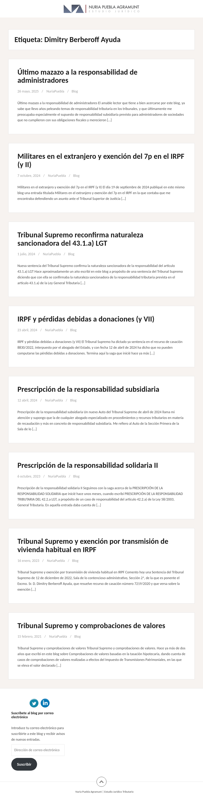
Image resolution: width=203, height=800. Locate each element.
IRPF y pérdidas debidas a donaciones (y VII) (85, 318)
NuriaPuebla (55, 91)
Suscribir (24, 764)
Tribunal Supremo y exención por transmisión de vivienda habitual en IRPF (92, 545)
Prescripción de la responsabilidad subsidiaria (88, 389)
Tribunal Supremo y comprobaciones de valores (91, 625)
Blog (75, 91)
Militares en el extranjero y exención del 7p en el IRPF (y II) (100, 160)
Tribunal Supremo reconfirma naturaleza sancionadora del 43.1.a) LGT (80, 239)
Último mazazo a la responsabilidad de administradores (77, 76)
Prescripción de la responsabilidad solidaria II (87, 465)
